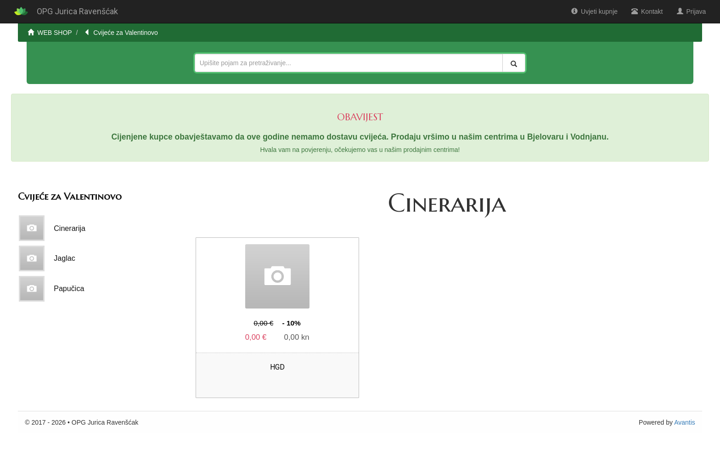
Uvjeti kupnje (594, 11)
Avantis (684, 422)
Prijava (691, 11)
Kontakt (647, 11)
